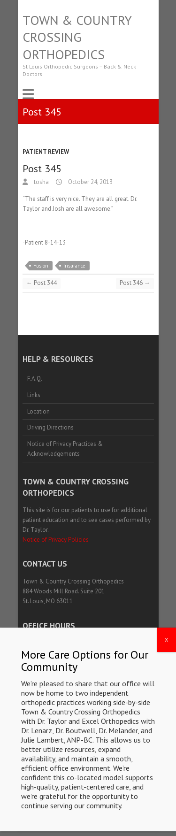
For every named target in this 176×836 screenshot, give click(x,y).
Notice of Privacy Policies (56, 540)
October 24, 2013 (90, 182)
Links (33, 395)
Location (38, 411)
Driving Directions (50, 427)
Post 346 (135, 283)
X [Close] (166, 739)
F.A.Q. (34, 379)
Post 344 (41, 283)
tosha (40, 182)
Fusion (40, 265)
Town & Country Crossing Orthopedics (77, 37)
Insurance (74, 265)
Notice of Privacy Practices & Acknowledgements (65, 449)
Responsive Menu (28, 94)
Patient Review (46, 152)
